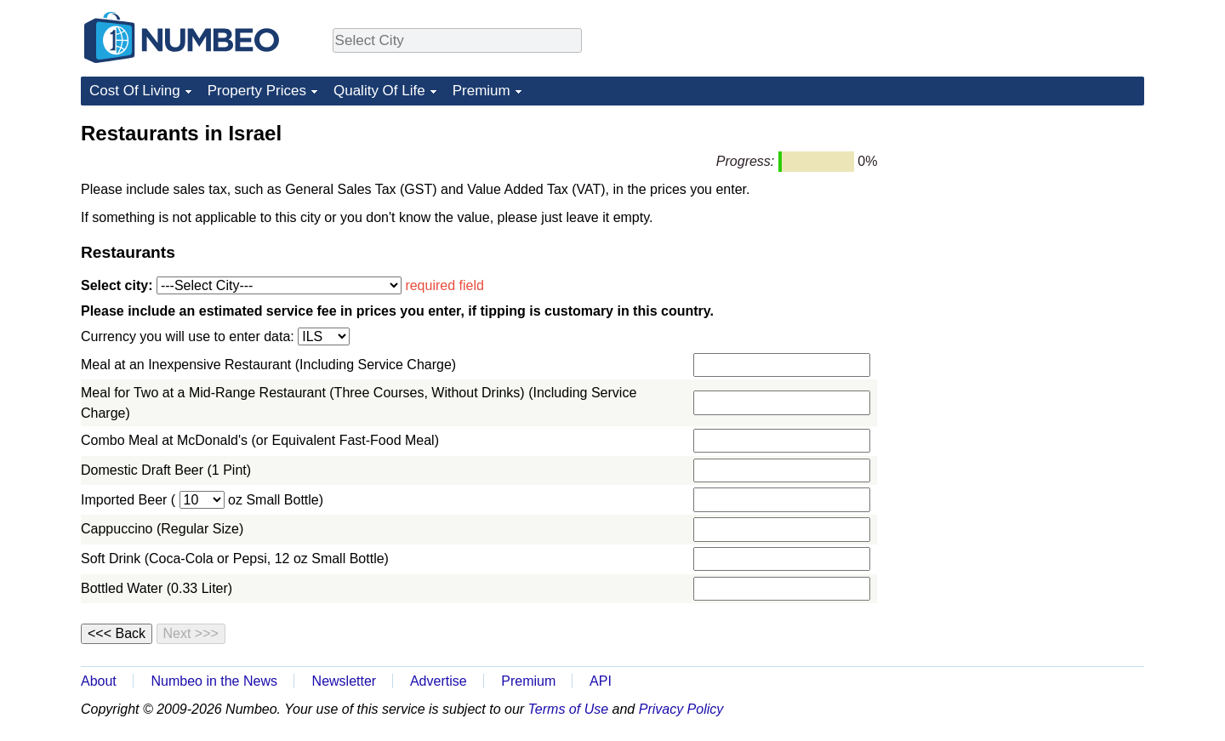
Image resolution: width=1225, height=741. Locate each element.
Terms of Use (568, 709)
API (601, 681)
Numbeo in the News (214, 681)
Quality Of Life (379, 91)
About (99, 681)
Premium (481, 91)
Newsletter (344, 681)
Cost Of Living (134, 91)
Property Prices (257, 91)
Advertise (438, 681)
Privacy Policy (681, 709)
